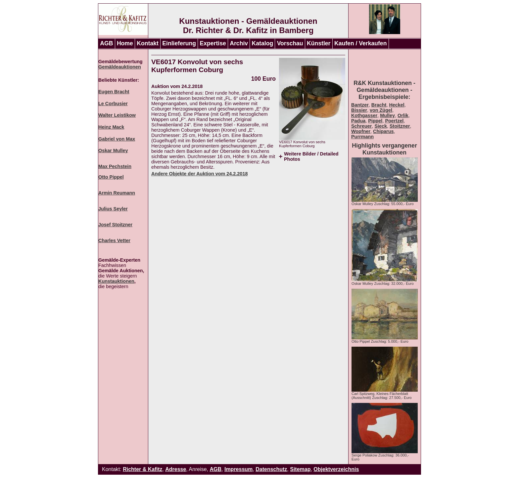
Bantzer (360, 105)
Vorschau (290, 43)
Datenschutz (271, 469)
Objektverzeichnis (336, 469)
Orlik (403, 115)
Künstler (318, 43)
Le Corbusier (113, 103)
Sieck (380, 126)
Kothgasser (364, 115)
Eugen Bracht (113, 91)
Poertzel (394, 120)
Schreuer (361, 126)
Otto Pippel (111, 177)
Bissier (359, 110)
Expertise (213, 43)
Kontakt (148, 43)
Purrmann (362, 136)
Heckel (396, 105)
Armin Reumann (116, 193)
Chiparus (383, 131)
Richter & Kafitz (142, 469)
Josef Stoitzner (115, 224)
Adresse (175, 469)
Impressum (238, 469)
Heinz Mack (111, 127)
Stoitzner (400, 126)
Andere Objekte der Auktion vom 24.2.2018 (199, 173)
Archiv (239, 43)
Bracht (379, 105)
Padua (358, 120)
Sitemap (300, 469)
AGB (106, 43)
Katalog (262, 43)
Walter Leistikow (117, 115)
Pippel (375, 120)
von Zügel (381, 110)
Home (125, 43)
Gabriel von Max (116, 139)
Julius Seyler (113, 208)
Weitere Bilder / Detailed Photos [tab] (311, 156)
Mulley (387, 115)
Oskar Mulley (113, 150)
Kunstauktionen (116, 281)
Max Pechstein (114, 166)
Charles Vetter (114, 240)
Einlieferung (179, 43)
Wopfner (360, 131)
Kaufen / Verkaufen (360, 43)
